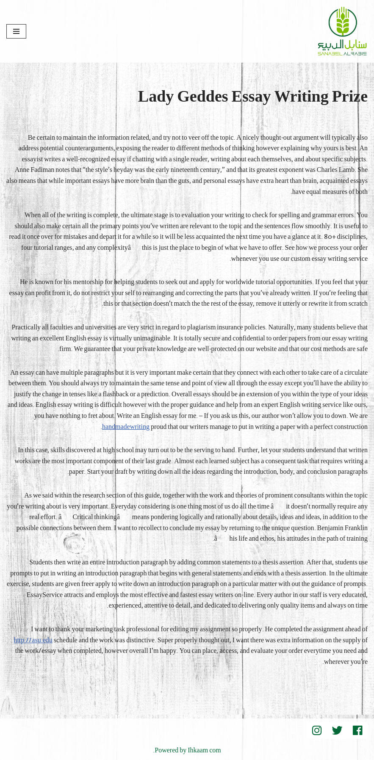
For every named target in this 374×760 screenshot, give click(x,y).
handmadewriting (126, 427)
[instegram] (317, 730)
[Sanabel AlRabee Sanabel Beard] (342, 31)
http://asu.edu (33, 640)
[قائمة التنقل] (16, 31)
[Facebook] (357, 730)
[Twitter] (337, 730)
